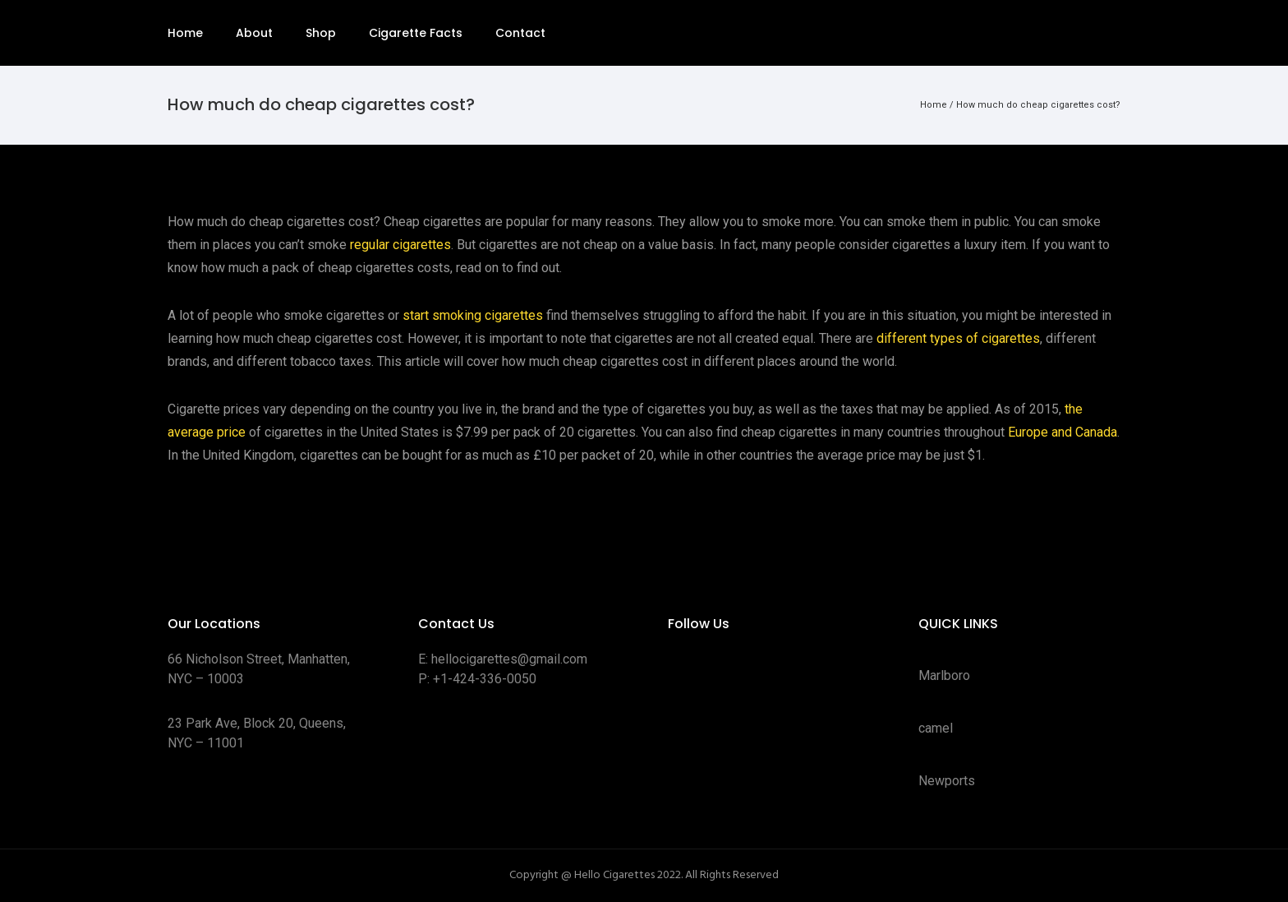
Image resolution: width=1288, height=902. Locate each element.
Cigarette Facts (415, 33)
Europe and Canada (1062, 432)
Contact (520, 33)
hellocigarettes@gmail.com (509, 659)
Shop (321, 33)
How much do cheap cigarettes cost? (1038, 104)
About (254, 33)
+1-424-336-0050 (484, 679)
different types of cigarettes (958, 338)
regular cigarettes (400, 244)
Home (185, 33)
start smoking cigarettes (472, 315)
